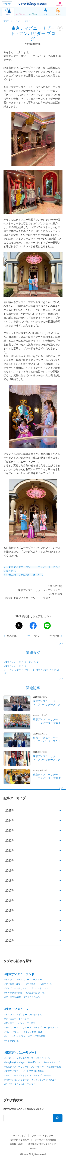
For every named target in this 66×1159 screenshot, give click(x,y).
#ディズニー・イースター (29, 979)
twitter (19, 625)
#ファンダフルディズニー (44, 1080)
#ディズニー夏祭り (13, 984)
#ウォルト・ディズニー (26, 1084)
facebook (33, 625)
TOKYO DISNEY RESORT (32, 3)
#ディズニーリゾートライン (17, 1075)
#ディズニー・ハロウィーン (39, 984)
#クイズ (8, 1084)
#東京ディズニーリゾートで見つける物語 (24, 1071)
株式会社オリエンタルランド (42, 1144)
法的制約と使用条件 (19, 1140)
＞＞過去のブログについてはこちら (23, 574)
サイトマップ (19, 1135)
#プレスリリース (25, 1058)
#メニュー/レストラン (36, 993)
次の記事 (54, 636)
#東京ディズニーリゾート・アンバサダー (22, 662)
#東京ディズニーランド (19, 974)
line (47, 625)
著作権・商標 (16, 1144)
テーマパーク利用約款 (45, 1140)
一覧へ (35, 636)
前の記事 (12, 636)
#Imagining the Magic (14, 1062)
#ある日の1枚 (34, 1062)
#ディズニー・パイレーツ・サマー (20, 1023)
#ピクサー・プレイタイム (29, 1014)
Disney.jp (33, 1148)
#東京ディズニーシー (17, 1009)
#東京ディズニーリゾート (15, 666)
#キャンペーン (43, 1058)
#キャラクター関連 (13, 993)
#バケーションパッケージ (16, 1080)
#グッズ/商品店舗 (12, 997)
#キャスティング (52, 1062)
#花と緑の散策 (54, 1066)
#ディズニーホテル (43, 1075)
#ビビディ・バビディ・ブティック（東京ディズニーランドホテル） (32, 671)
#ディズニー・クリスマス (16, 988)
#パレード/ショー (40, 988)
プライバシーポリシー (42, 1135)
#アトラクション (32, 997)
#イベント (9, 979)
